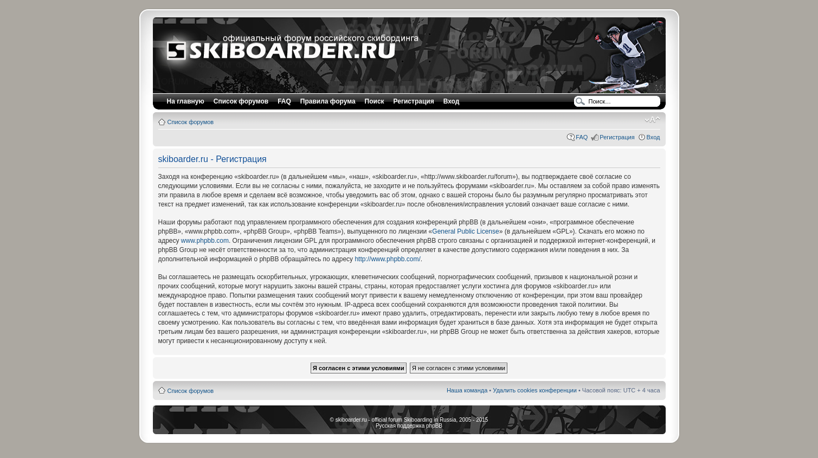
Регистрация (414, 101)
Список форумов (191, 122)
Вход (653, 137)
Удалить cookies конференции (535, 390)
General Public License (465, 231)
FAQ (582, 137)
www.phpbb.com (205, 240)
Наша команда (467, 390)
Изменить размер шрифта (652, 120)
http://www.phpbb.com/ (387, 259)
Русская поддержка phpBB (409, 426)
